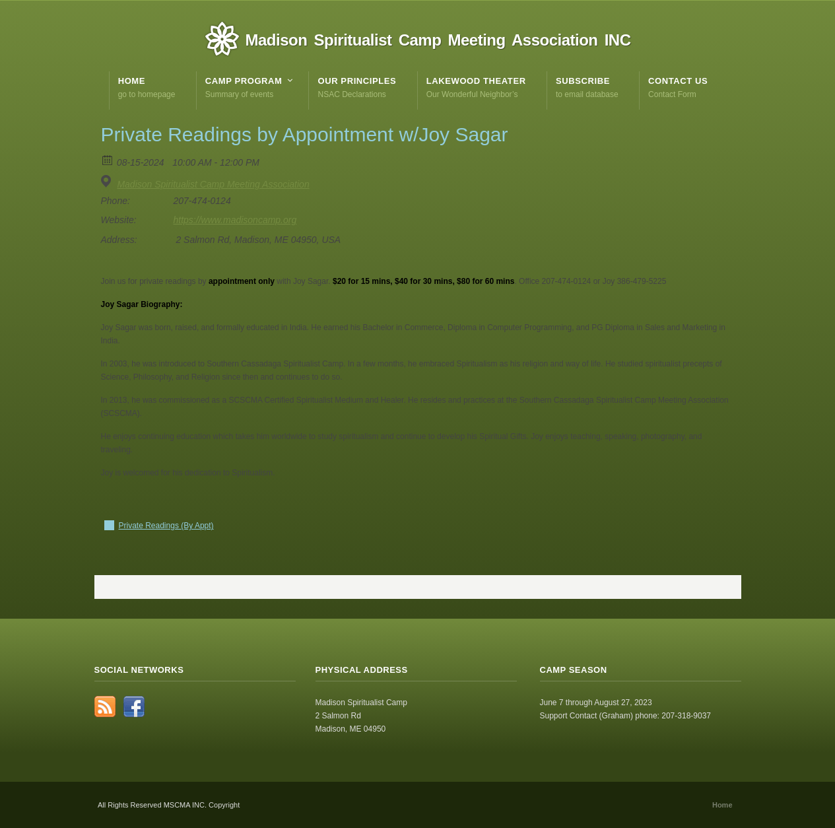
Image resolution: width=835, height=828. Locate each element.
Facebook (134, 706)
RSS (105, 706)
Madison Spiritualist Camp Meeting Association (213, 184)
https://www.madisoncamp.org (235, 220)
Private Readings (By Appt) (166, 525)
